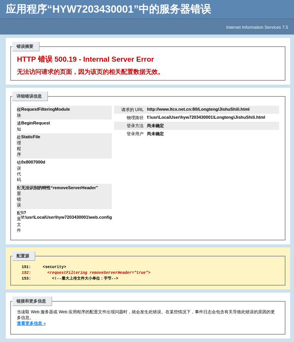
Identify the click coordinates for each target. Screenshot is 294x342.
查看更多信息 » (31, 326)
